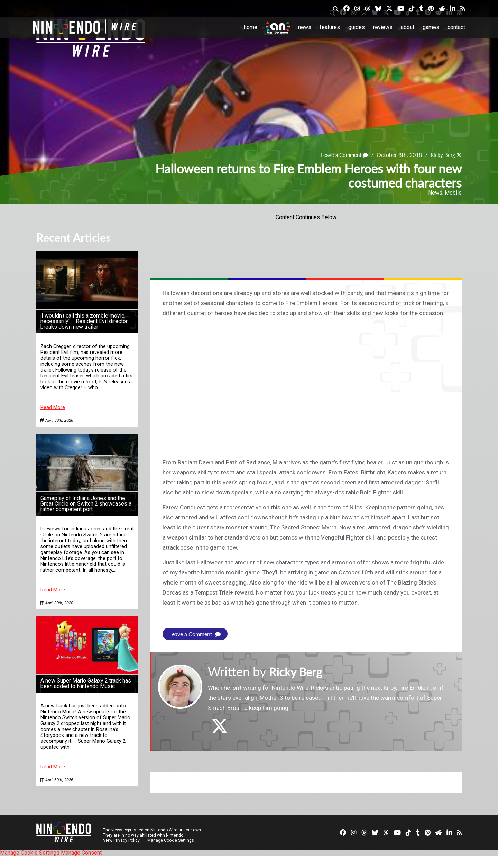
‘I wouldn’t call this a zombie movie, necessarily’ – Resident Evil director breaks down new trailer (84, 321)
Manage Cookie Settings (171, 840)
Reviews (383, 27)
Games (431, 27)
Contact (456, 27)
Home (250, 27)
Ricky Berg (442, 155)
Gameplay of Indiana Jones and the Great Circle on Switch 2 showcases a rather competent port (85, 503)
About (407, 27)
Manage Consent (81, 852)
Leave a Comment (342, 155)
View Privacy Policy (121, 840)
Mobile (453, 192)
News (304, 27)
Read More (52, 407)
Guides (356, 27)
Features (330, 27)
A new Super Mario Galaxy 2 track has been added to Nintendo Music (85, 683)
